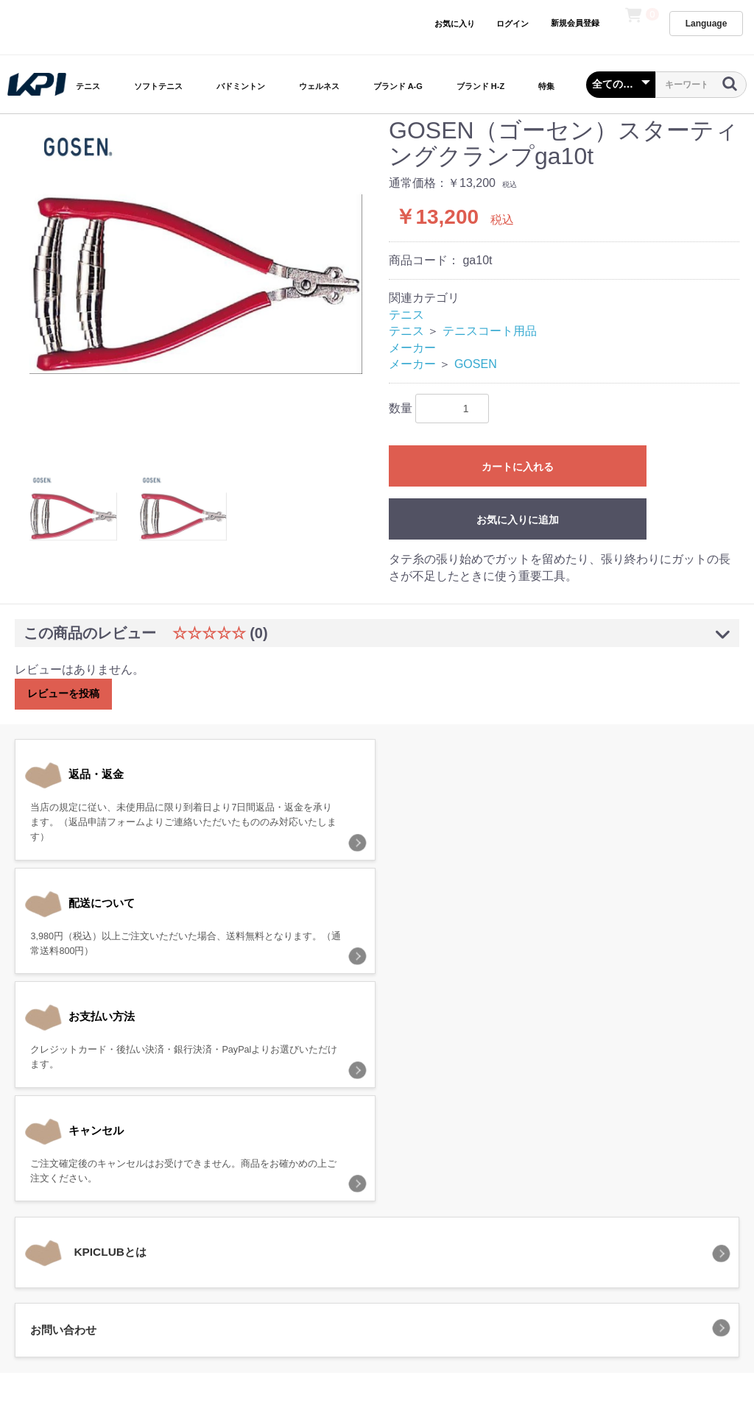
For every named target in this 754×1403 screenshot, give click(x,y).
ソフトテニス (158, 86)
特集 (546, 86)
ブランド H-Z (480, 86)
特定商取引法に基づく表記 (448, 1188)
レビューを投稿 (63, 693)
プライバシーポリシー (316, 1188)
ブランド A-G (398, 86)
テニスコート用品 (490, 331)
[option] (195, 284)
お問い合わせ (559, 1188)
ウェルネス (319, 86)
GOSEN (475, 364)
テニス (88, 86)
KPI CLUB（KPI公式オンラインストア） (376, 1252)
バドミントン (240, 86)
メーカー (412, 348)
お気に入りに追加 (517, 520)
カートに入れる (518, 467)
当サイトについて (205, 1188)
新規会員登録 (575, 22)
